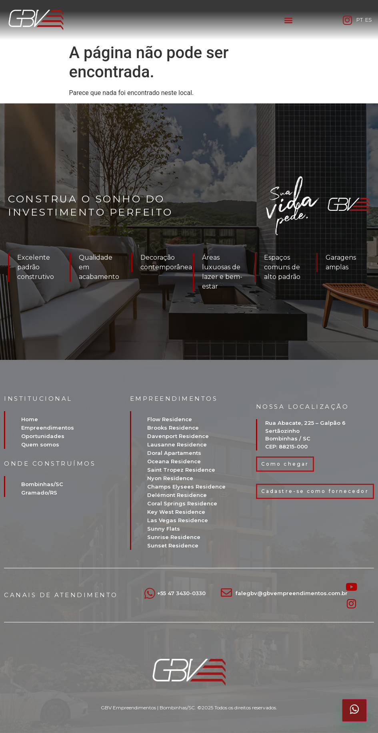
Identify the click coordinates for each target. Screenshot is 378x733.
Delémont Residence (177, 495)
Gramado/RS (39, 492)
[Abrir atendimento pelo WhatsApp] (354, 710)
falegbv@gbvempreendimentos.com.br (291, 593)
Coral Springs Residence (182, 503)
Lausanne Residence (177, 444)
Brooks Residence (173, 427)
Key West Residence (176, 512)
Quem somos (40, 444)
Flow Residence (169, 419)
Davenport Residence (178, 436)
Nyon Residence (170, 478)
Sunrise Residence (173, 537)
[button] (288, 20)
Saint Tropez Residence (181, 469)
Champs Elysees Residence (186, 486)
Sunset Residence (172, 545)
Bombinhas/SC (42, 484)
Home (29, 419)
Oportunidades (42, 436)
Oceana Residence (174, 461)
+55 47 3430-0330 (181, 593)
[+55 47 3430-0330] (150, 593)
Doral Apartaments (174, 453)
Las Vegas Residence (177, 520)
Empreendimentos (47, 427)
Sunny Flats (163, 528)
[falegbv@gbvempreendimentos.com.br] (226, 592)
